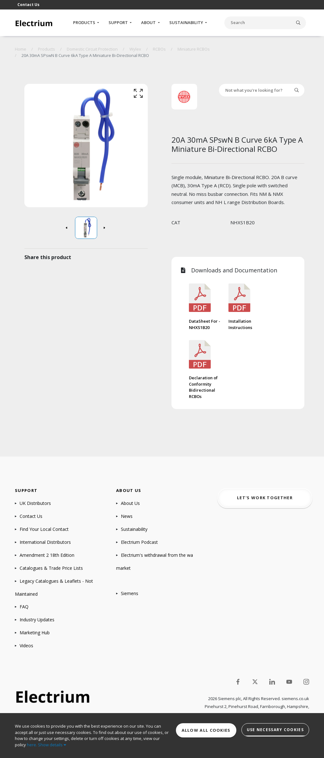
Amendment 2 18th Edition (47, 555)
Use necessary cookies (275, 729)
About (149, 22)
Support (119, 22)
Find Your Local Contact (44, 529)
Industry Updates (37, 620)
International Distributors (45, 542)
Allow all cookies (206, 730)
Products (84, 22)
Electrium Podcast (139, 542)
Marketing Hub (35, 633)
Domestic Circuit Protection (92, 49)
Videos (26, 646)
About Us (130, 503)
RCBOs (159, 49)
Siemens (129, 593)
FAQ (24, 607)
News (127, 516)
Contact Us (28, 4)
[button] (67, 228)
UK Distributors (35, 503)
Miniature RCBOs (194, 49)
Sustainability (186, 22)
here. (32, 745)
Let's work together (265, 497)
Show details (52, 745)
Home (20, 49)
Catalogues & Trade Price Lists (51, 568)
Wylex (135, 49)
